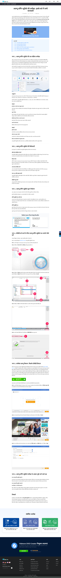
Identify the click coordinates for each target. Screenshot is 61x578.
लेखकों (47, 565)
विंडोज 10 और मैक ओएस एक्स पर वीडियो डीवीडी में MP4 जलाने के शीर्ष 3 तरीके (30, 529)
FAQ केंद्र (57, 563)
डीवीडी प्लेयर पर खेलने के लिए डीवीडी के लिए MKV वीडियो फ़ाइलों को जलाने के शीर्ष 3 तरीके (50, 529)
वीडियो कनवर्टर (21, 561)
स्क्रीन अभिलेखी (21, 563)
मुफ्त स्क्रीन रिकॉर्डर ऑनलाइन (34, 561)
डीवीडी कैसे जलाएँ (23, 240)
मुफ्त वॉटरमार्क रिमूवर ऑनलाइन (35, 565)
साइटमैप (47, 568)
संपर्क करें (47, 563)
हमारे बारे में (47, 561)
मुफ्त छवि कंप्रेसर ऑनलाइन (34, 568)
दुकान (46, 1)
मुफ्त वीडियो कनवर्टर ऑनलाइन (34, 563)
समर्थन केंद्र (57, 561)
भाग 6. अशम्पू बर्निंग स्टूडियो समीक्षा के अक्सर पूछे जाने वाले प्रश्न (23, 50)
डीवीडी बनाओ (36, 13)
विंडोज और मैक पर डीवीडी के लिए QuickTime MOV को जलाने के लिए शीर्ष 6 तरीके (11, 529)
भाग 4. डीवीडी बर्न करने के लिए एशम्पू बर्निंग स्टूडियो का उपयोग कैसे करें (24, 47)
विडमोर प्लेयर (21, 565)
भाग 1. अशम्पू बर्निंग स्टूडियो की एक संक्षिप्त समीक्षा (22, 42)
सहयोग (58, 1)
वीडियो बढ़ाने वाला (21, 568)
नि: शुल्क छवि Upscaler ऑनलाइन (35, 570)
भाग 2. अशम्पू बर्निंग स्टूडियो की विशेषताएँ (20, 44)
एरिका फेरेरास (24, 13)
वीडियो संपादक (21, 570)
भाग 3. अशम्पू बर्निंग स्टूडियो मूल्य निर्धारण (20, 45)
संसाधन (54, 1)
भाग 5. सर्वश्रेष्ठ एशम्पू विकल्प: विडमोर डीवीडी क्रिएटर (22, 48)
